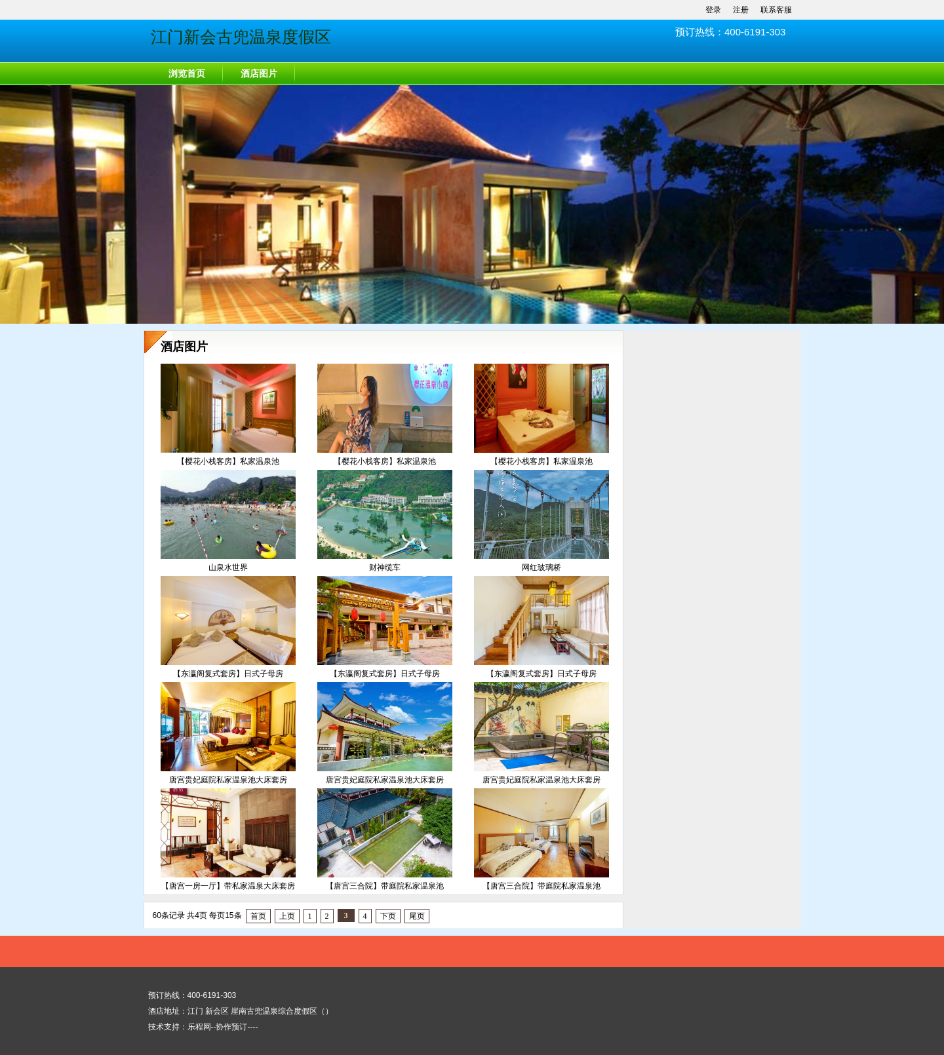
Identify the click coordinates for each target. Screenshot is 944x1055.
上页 (287, 916)
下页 (388, 916)
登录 (713, 9)
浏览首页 (186, 74)
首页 (258, 916)
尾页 (417, 916)
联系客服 (776, 9)
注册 (741, 9)
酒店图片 (259, 74)
